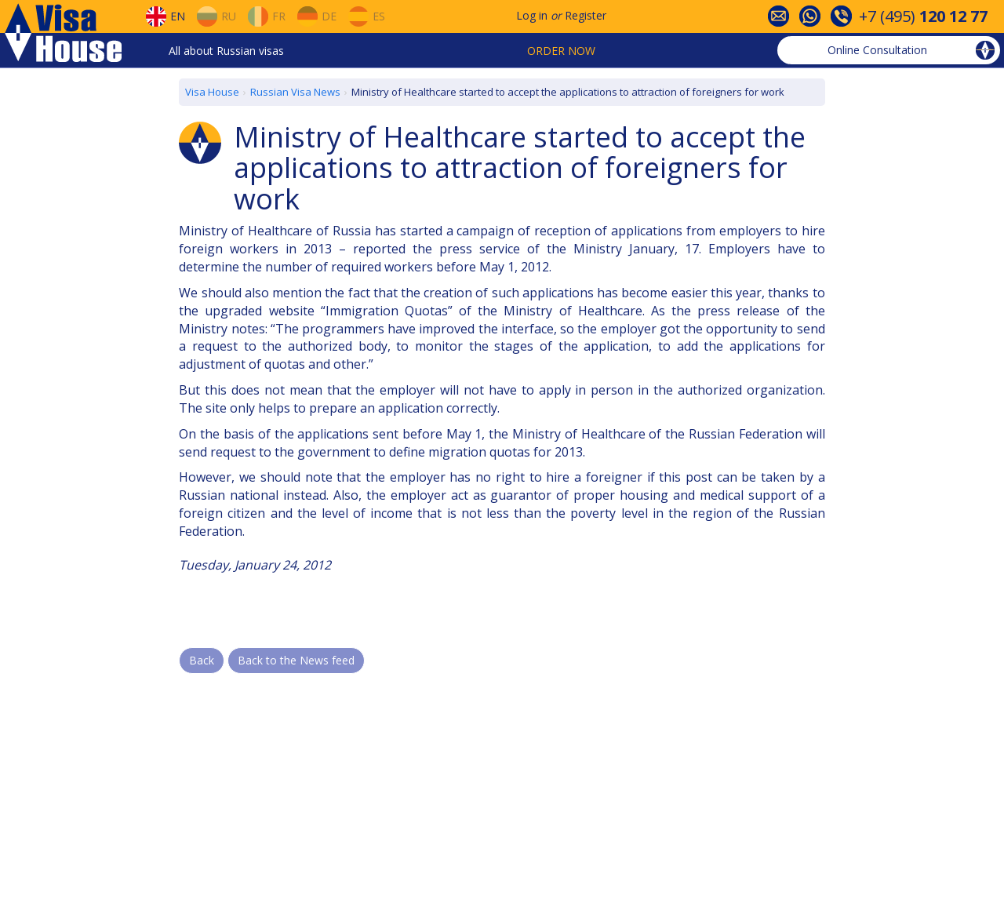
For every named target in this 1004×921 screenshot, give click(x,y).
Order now (561, 50)
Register (585, 15)
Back (201, 660)
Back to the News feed (296, 660)
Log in (531, 15)
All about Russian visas (226, 50)
